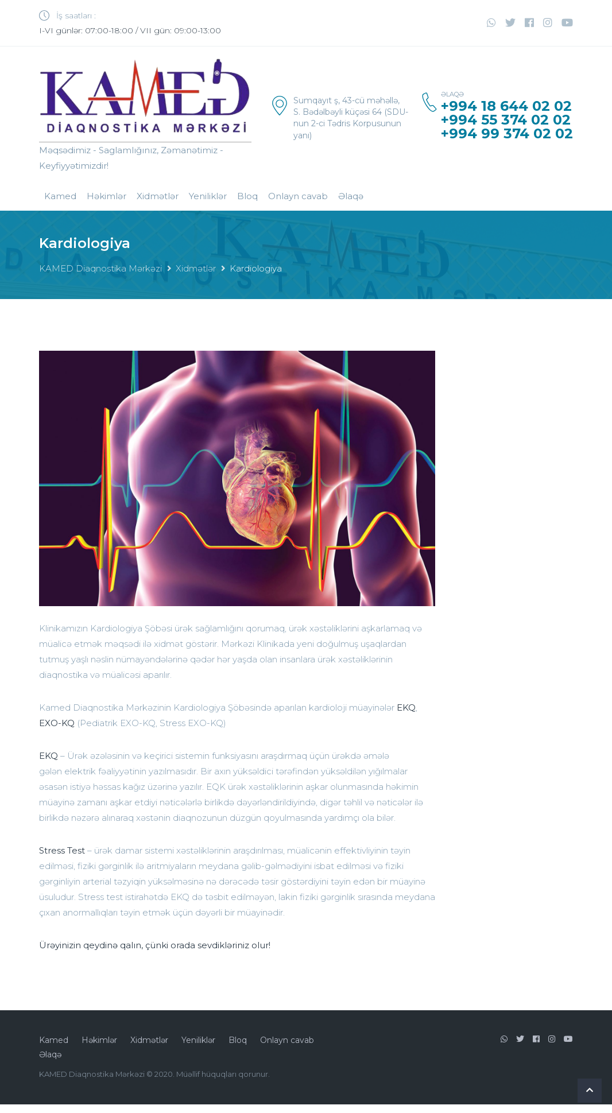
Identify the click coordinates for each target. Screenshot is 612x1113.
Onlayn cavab (298, 196)
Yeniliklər (208, 196)
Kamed (60, 196)
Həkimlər (106, 196)
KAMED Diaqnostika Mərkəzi (100, 268)
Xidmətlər (158, 196)
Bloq (247, 196)
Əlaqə (350, 196)
